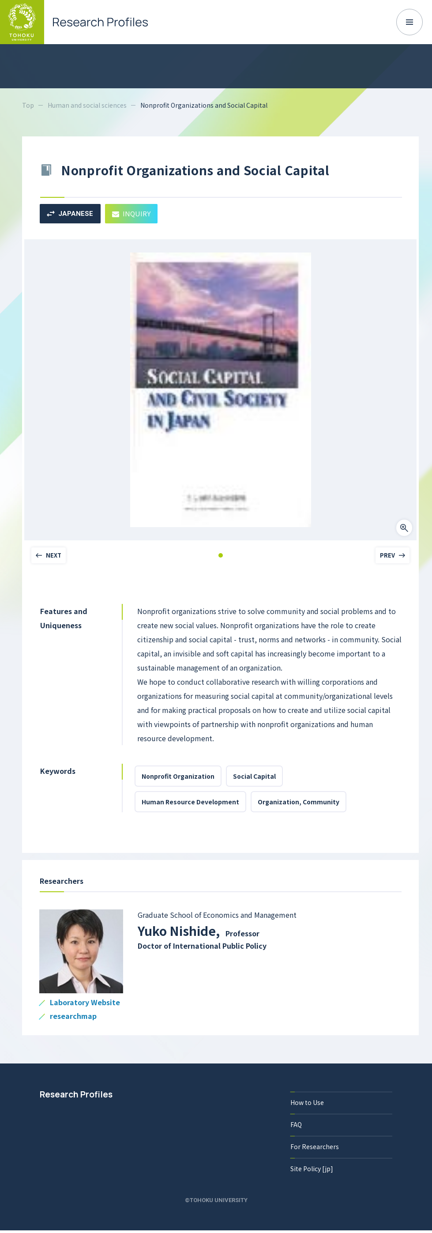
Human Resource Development (190, 801)
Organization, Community (298, 801)
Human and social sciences (87, 105)
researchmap (73, 1016)
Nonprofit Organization (178, 776)
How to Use (307, 1102)
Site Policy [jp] (311, 1168)
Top (28, 105)
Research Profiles (76, 1094)
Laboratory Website (85, 1003)
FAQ (296, 1124)
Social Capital (254, 776)
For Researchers (314, 1146)
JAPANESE (70, 214)
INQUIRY (131, 213)
